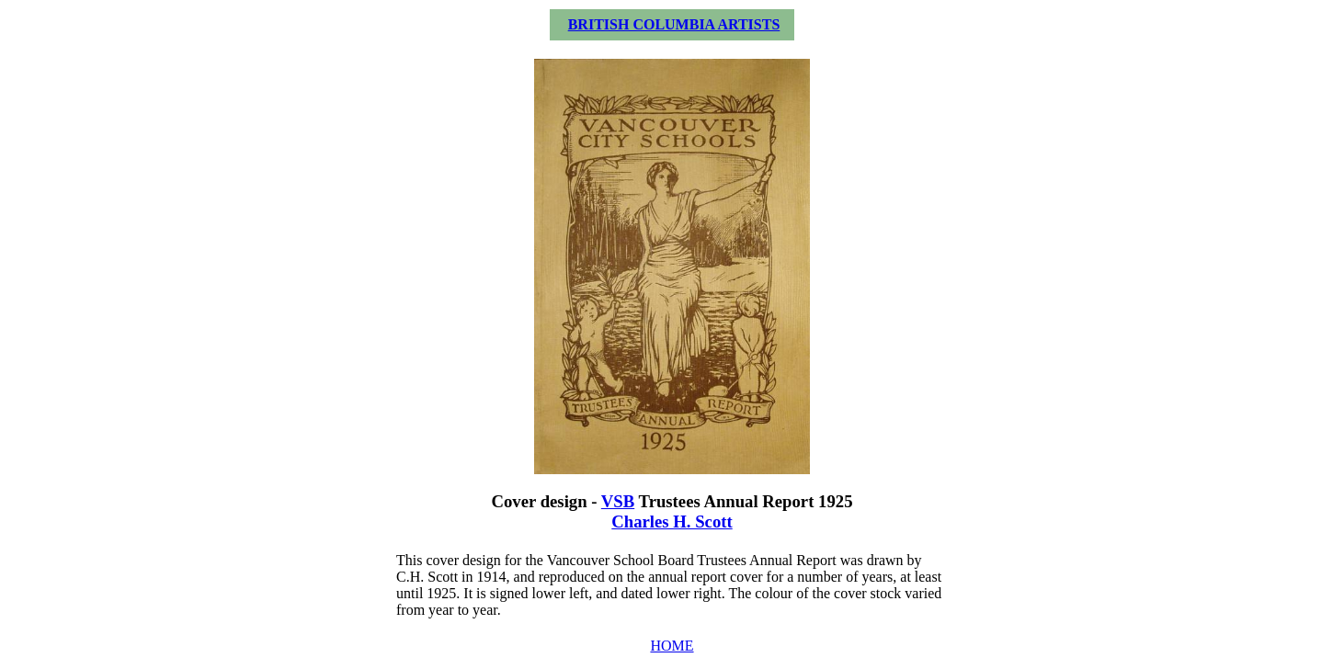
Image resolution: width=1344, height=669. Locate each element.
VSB (617, 501)
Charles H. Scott (671, 521)
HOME (671, 645)
